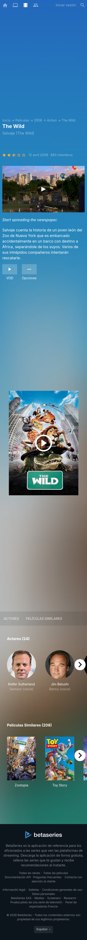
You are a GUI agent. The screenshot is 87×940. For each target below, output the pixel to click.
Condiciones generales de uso (62, 889)
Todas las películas (55, 873)
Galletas (34, 889)
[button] (21, 675)
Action (52, 120)
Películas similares (44, 619)
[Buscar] (82, 5)
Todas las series (29, 873)
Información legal (14, 889)
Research (70, 898)
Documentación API (18, 877)
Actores (11, 619)
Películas (22, 120)
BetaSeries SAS (21, 898)
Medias (39, 898)
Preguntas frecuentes (47, 877)
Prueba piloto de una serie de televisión (36, 902)
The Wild (68, 120)
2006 (38, 120)
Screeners (54, 898)
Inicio (6, 120)
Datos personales (43, 894)
